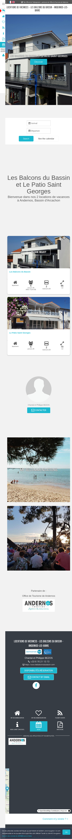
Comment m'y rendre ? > (55, 819)
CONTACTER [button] (39, 410)
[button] (47, 138)
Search (27, 138)
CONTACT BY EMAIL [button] (39, 677)
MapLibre (64, 811)
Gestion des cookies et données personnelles (17, 836)
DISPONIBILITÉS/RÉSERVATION (39, 670)
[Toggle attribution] (69, 811)
